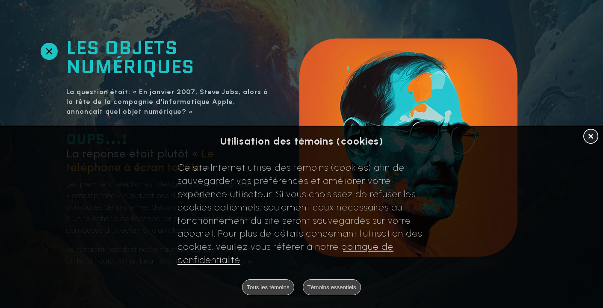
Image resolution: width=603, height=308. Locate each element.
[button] (591, 136)
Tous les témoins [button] (268, 287)
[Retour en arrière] (49, 51)
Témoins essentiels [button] (331, 287)
